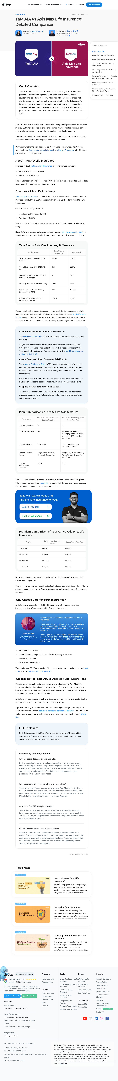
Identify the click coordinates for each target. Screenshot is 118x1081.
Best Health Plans (84, 990)
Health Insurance (53, 5)
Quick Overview (98, 51)
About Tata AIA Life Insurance (103, 55)
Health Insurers (101, 985)
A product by (25, 974)
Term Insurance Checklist (65, 996)
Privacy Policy (101, 982)
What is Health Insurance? (83, 980)
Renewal (99, 1000)
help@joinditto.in (21, 1008)
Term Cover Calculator (68, 1009)
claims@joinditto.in (21, 1017)
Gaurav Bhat (72, 31)
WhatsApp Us (29, 996)
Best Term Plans (84, 993)
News (44, 1003)
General (45, 1006)
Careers (104, 1009)
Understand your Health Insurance (69, 980)
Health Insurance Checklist (66, 991)
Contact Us (100, 1012)
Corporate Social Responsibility (102, 1004)
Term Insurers (101, 988)
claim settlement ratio (32, 336)
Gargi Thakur (37, 31)
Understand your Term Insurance (68, 985)
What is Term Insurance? (83, 985)
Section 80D (82, 1004)
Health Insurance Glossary (102, 996)
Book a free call (12, 996)
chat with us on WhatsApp (39, 671)
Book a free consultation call (41, 150)
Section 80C (82, 1007)
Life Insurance (34, 5)
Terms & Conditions (103, 979)
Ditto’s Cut (63, 1063)
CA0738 (7, 1057)
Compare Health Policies (66, 1002)
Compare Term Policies (68, 1006)
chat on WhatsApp (65, 150)
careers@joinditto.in (11, 1036)
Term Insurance (47, 982)
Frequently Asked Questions (102, 95)
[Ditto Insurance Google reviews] (21, 980)
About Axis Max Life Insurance (103, 59)
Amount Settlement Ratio (34, 364)
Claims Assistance (102, 992)
